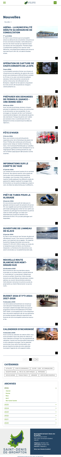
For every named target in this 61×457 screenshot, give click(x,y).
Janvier (8, 391)
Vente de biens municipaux (47, 375)
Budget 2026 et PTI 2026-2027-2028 (18, 297)
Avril (7, 398)
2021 (6, 419)
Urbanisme (34, 375)
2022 (6, 416)
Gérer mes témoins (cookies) (42, 449)
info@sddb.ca (42, 446)
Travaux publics (23, 375)
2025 (6, 405)
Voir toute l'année (11, 400)
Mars (7, 396)
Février (8, 393)
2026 (6, 388)
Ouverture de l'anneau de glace (17, 229)
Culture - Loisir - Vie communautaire (42, 368)
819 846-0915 (45, 444)
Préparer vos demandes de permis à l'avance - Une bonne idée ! (18, 99)
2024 (6, 408)
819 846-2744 (44, 443)
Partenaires (41, 372)
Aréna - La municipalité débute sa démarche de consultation (17, 30)
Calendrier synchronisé (18, 329)
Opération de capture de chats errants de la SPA (18, 64)
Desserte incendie (11, 372)
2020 (6, 423)
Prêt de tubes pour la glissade (16, 196)
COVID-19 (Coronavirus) (22, 368)
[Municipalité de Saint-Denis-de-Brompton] (30, 3)
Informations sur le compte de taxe (15, 164)
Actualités (9, 368)
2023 (6, 412)
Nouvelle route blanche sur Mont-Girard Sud (15, 262)
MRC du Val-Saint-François (27, 372)
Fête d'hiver (10, 132)
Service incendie (10, 375)
